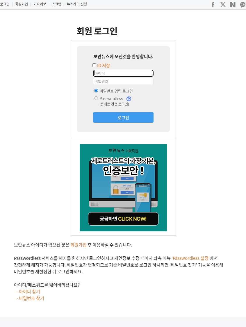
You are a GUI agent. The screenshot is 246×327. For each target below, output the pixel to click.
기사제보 (39, 4)
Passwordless (108, 98)
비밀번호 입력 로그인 (113, 91)
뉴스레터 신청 (77, 4)
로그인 (5, 4)
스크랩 (56, 4)
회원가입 (21, 4)
